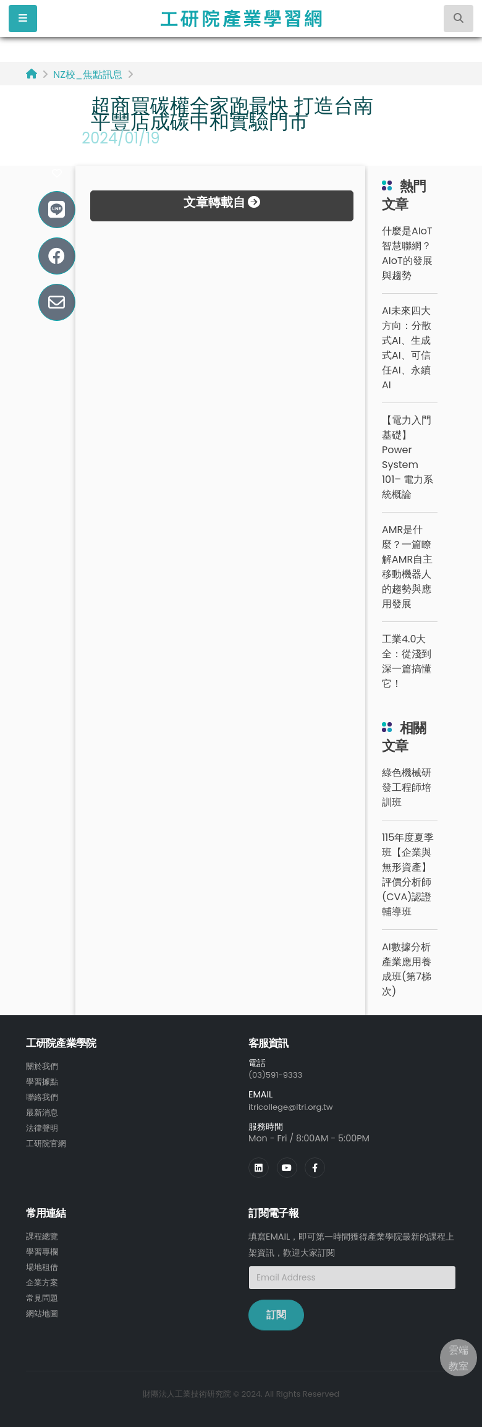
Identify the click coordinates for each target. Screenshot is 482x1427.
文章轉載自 (222, 202)
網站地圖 (43, 1309)
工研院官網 (47, 1140)
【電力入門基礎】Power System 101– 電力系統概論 (407, 457)
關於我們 (43, 1066)
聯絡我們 (43, 1095)
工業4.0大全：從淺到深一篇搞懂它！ (406, 661)
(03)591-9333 (278, 1074)
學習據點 (43, 1081)
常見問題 (43, 1294)
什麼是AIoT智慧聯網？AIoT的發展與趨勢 (407, 253)
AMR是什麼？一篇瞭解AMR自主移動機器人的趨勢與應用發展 (407, 566)
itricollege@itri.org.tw (294, 1106)
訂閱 (276, 1313)
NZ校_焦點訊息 (87, 74)
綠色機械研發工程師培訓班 (406, 787)
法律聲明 (43, 1125)
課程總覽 (43, 1235)
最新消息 (43, 1110)
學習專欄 (43, 1249)
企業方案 (43, 1279)
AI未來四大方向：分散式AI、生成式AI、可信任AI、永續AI (406, 348)
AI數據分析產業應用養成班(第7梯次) (406, 969)
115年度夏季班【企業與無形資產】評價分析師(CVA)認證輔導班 (408, 874)
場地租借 (43, 1264)
